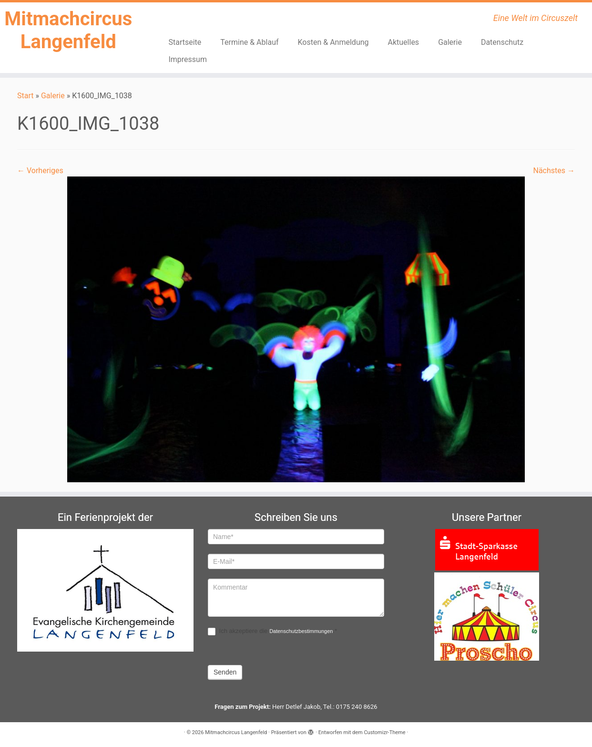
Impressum (187, 59)
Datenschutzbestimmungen (301, 631)
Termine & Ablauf (249, 42)
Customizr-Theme (384, 732)
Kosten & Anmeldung (333, 42)
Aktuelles (403, 42)
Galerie (450, 42)
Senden (225, 672)
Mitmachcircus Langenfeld (68, 30)
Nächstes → (554, 170)
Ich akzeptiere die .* (272, 631)
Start (25, 95)
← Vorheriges (40, 170)
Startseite (184, 42)
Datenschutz (502, 42)
